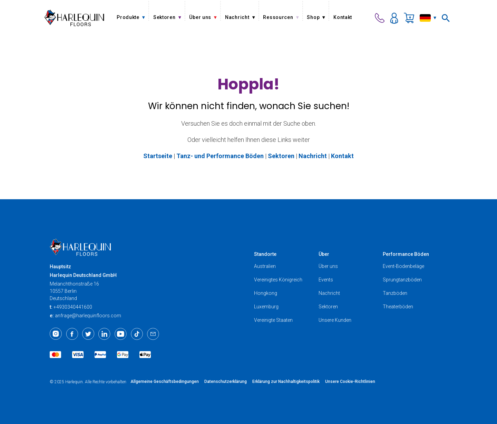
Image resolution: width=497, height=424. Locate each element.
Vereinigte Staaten (273, 320)
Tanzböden (395, 293)
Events (326, 279)
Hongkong (265, 293)
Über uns (328, 266)
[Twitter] (88, 334)
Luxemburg (266, 306)
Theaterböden (398, 306)
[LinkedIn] (104, 334)
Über (324, 254)
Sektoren (328, 306)
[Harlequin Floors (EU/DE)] (74, 17)
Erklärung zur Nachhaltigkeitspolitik (286, 381)
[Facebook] (72, 334)
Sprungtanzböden (402, 279)
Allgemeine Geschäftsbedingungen (164, 381)
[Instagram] (56, 334)
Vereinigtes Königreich (278, 279)
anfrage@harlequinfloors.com (88, 315)
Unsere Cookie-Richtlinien (350, 381)
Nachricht (329, 293)
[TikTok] (137, 334)
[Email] (153, 334)
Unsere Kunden (335, 320)
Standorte (265, 254)
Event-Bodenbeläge (403, 266)
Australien (265, 266)
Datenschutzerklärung (225, 381)
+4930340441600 (72, 307)
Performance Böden (406, 254)
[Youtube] (121, 334)
